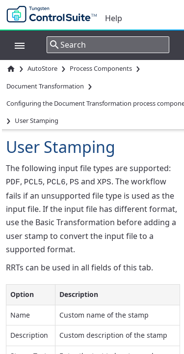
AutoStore (42, 68)
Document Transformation (45, 86)
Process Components (101, 68)
